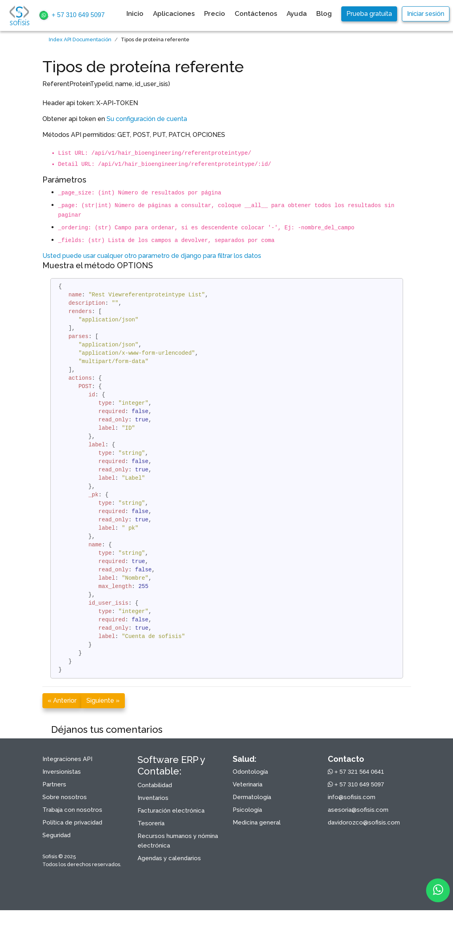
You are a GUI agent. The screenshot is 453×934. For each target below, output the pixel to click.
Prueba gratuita (369, 13)
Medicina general (257, 822)
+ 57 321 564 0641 (356, 771)
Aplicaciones (174, 13)
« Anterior (62, 700)
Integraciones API (67, 759)
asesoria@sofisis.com (358, 809)
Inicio (134, 13)
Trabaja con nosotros (72, 809)
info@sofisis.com (351, 797)
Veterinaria (247, 784)
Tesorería (151, 823)
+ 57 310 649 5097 (71, 15)
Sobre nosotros (64, 797)
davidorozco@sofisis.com (364, 822)
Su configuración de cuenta (147, 119)
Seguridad (56, 835)
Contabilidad (155, 785)
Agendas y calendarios (169, 858)
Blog (324, 13)
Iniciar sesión (425, 13)
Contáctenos (256, 13)
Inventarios (153, 797)
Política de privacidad (72, 822)
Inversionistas (61, 771)
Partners (54, 784)
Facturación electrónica (171, 810)
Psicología (247, 809)
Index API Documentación (80, 39)
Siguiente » (103, 700)
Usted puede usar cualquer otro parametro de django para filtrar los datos (151, 255)
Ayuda (297, 13)
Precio (214, 13)
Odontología (250, 771)
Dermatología (252, 797)
